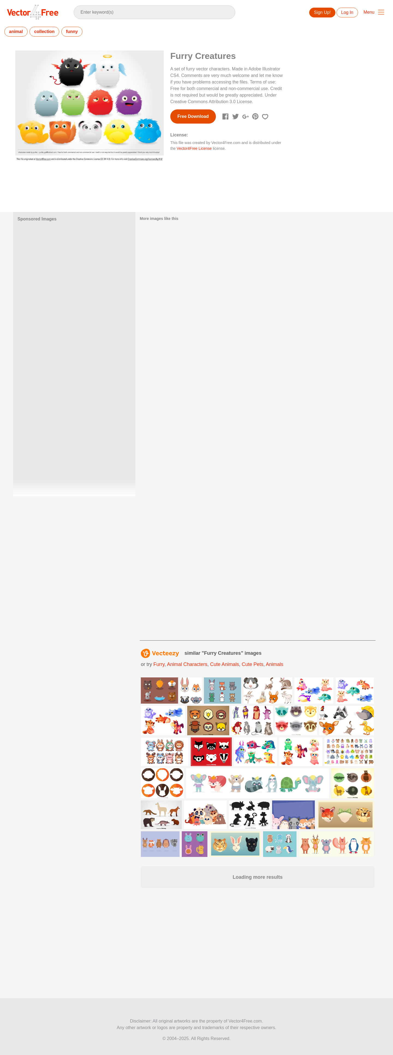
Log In (347, 12)
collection (44, 31)
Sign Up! (322, 12)
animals (274, 664)
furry (159, 664)
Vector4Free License (194, 148)
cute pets (252, 664)
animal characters (187, 664)
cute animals (224, 664)
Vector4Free (33, 12)
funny (72, 31)
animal (16, 31)
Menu (369, 12)
